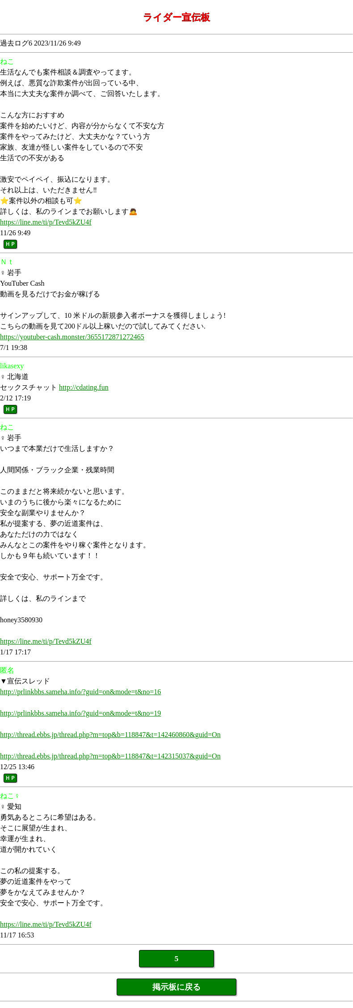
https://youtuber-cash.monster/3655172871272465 (72, 337)
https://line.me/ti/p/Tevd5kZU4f (46, 222)
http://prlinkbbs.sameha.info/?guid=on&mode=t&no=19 (80, 713)
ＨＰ (10, 244)
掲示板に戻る (176, 987)
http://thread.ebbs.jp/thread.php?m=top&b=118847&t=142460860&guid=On (110, 734)
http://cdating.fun (84, 387)
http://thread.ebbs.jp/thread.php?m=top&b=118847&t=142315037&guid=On (110, 756)
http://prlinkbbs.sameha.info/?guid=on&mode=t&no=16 (80, 692)
